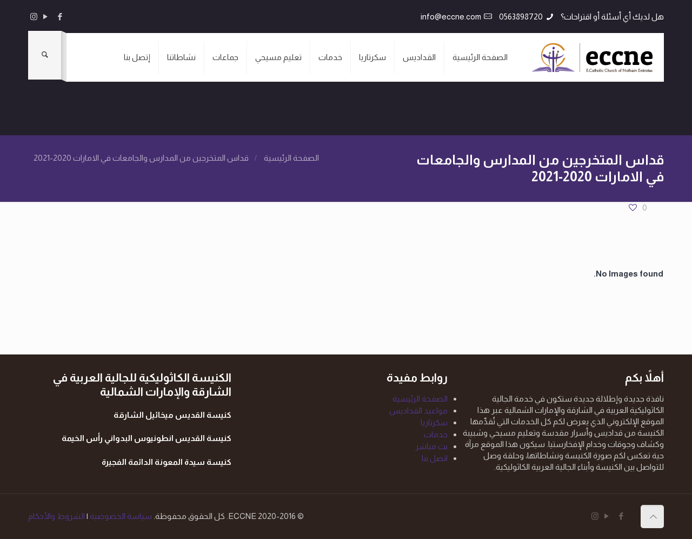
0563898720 (521, 16)
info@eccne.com (451, 16)
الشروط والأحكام (56, 516)
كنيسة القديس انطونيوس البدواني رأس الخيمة (146, 438)
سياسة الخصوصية (120, 516)
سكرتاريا (434, 422)
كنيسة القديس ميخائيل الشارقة (172, 414)
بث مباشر (431, 446)
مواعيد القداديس (418, 410)
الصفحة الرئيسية (291, 157)
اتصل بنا (435, 458)
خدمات (436, 434)
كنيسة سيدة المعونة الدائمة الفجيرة (166, 461)
